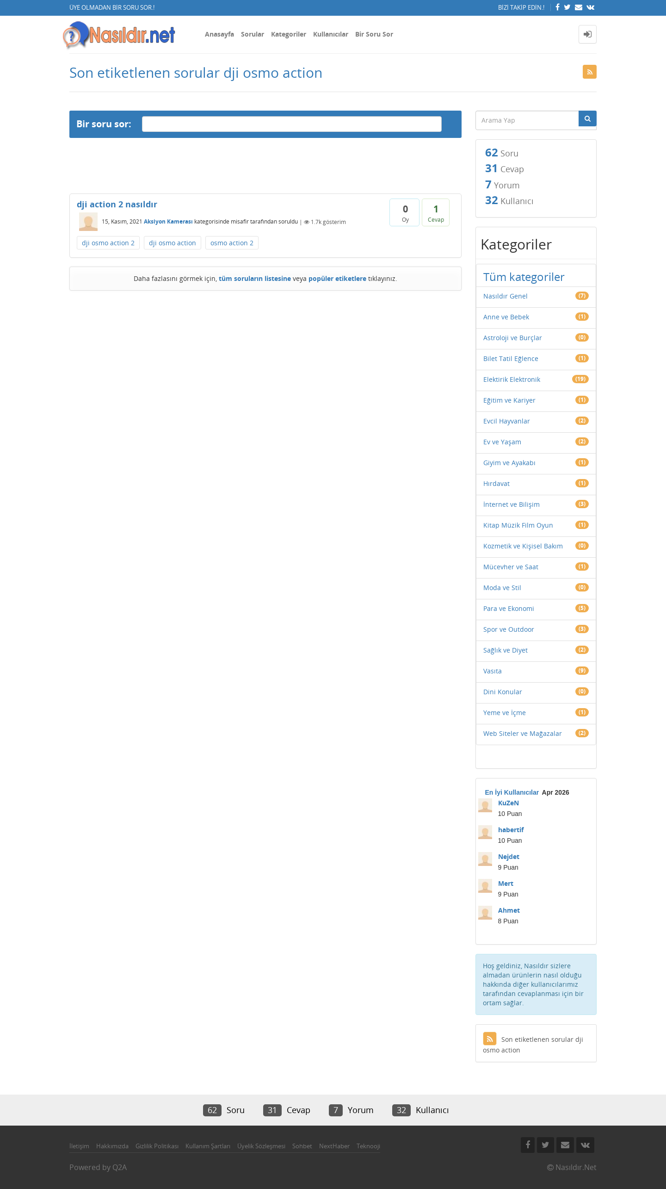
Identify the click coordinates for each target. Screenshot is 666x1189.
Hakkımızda (112, 1146)
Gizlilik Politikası (157, 1146)
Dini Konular (502, 691)
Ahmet (509, 910)
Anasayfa (219, 34)
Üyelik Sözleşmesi (261, 1146)
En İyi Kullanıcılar (512, 792)
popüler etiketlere (337, 278)
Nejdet (508, 856)
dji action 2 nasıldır (117, 204)
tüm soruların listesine (255, 278)
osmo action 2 (231, 242)
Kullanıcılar (330, 34)
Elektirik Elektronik (511, 379)
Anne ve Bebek (506, 316)
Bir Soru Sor (374, 34)
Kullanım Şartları (207, 1146)
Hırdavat (496, 483)
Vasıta (492, 670)
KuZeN (508, 802)
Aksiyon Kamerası (168, 222)
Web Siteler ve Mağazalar (522, 733)
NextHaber (334, 1146)
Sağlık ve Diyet (505, 650)
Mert (505, 883)
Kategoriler (288, 34)
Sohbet (302, 1146)
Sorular (252, 34)
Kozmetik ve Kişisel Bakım (523, 546)
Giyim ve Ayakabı (509, 462)
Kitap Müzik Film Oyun (518, 525)
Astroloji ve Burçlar (512, 337)
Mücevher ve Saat (510, 566)
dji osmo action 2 (108, 242)
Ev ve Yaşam (502, 441)
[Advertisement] (265, 166)
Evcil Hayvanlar (506, 421)
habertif (511, 829)
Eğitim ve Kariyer (509, 400)
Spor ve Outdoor (508, 629)
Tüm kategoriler (524, 276)
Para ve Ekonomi (508, 608)
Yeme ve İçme (504, 712)
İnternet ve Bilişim (511, 504)
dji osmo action (172, 242)
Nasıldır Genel (505, 296)
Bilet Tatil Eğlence (510, 358)
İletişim (79, 1146)
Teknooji (368, 1146)
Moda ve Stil (502, 587)
